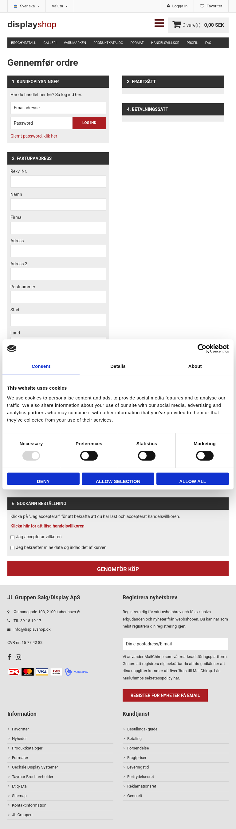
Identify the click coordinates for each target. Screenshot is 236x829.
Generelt (134, 795)
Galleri (50, 43)
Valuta (60, 6)
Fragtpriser (137, 757)
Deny (43, 481)
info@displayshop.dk (32, 629)
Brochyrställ (23, 43)
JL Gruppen (22, 814)
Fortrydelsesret (140, 776)
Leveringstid (138, 767)
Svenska (29, 6)
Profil (192, 43)
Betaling (134, 738)
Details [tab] (118, 366)
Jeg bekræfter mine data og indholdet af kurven (61, 547)
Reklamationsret (141, 786)
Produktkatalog (108, 43)
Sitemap (19, 795)
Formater (20, 757)
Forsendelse (138, 748)
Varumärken (75, 43)
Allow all (192, 481)
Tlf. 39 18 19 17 (27, 620)
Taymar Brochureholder (32, 776)
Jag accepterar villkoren (38, 536)
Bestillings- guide (142, 729)
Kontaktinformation (29, 805)
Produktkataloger (27, 748)
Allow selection (118, 481)
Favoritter (20, 729)
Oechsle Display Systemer (35, 767)
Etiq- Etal (20, 786)
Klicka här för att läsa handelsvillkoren (47, 525)
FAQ (208, 43)
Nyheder (19, 738)
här (176, 678)
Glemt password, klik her (33, 136)
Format (137, 43)
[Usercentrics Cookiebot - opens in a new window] (202, 348)
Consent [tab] (41, 366)
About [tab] (195, 366)
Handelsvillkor (165, 43)
